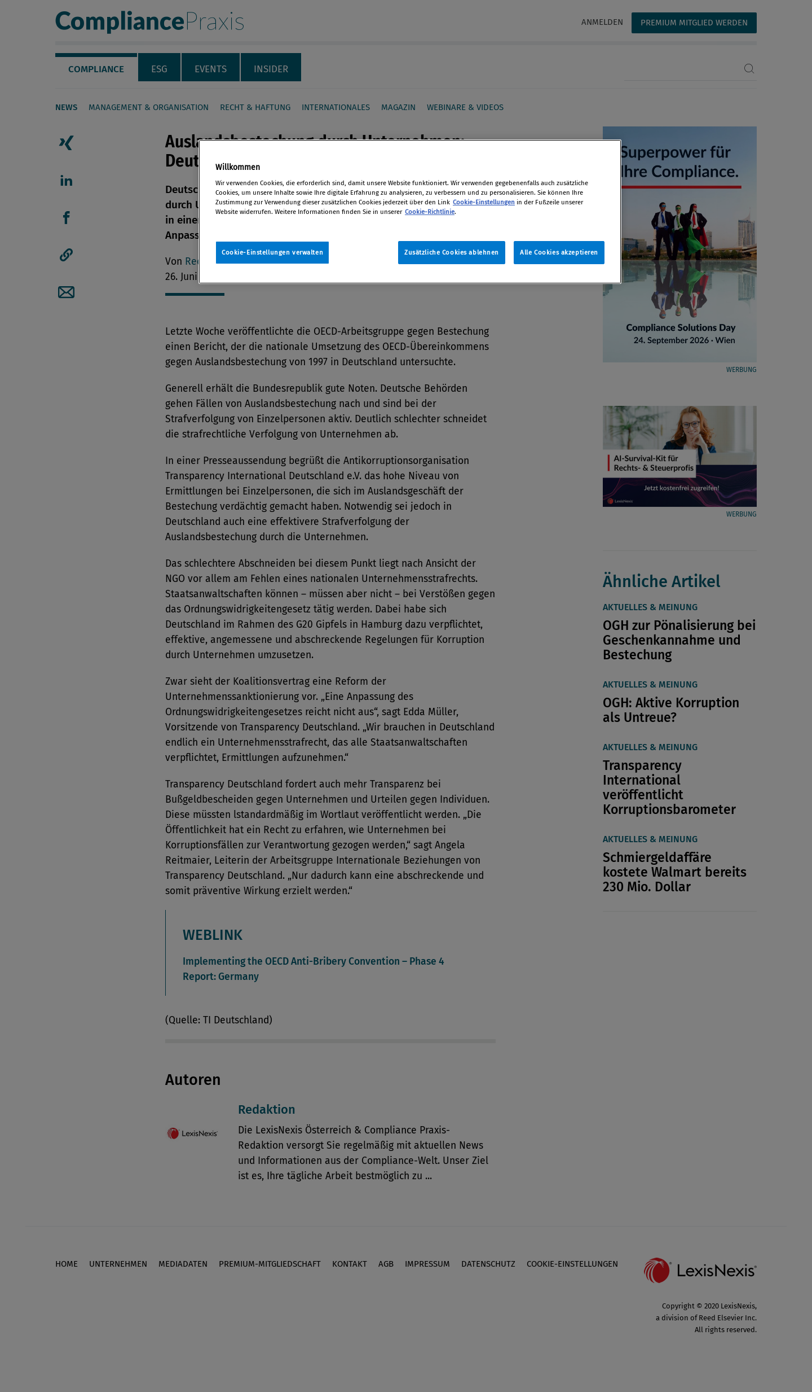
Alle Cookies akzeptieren (559, 252)
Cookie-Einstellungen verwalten (272, 252)
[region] (409, 211)
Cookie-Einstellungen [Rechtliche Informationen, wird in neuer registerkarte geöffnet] (484, 202)
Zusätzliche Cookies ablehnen (451, 252)
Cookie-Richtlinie (429, 212)
